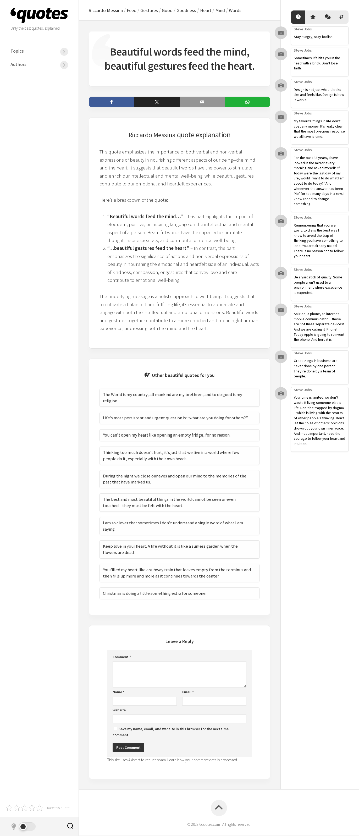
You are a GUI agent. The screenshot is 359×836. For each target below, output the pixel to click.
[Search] (70, 826)
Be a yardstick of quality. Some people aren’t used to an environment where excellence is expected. (318, 285)
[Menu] (64, 52)
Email (188, 692)
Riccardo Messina (107, 10)
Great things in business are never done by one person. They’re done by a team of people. (316, 368)
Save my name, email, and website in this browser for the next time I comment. (171, 732)
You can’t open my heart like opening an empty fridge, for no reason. (166, 435)
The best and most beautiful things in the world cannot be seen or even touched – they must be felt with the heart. (170, 503)
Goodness (192, 10)
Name (118, 692)
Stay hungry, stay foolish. (313, 36)
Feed (134, 10)
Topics (17, 51)
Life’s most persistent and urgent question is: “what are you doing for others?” (176, 418)
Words (243, 10)
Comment (122, 657)
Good (172, 10)
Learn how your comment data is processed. (202, 760)
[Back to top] (219, 808)
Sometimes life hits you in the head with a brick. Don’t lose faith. (317, 63)
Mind (228, 10)
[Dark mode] (23, 826)
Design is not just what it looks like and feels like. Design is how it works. (319, 94)
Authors (18, 64)
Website (119, 710)
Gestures (153, 10)
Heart (213, 10)
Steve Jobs (303, 29)
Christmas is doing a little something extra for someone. (155, 593)
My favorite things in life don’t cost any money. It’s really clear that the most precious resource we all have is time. (319, 129)
